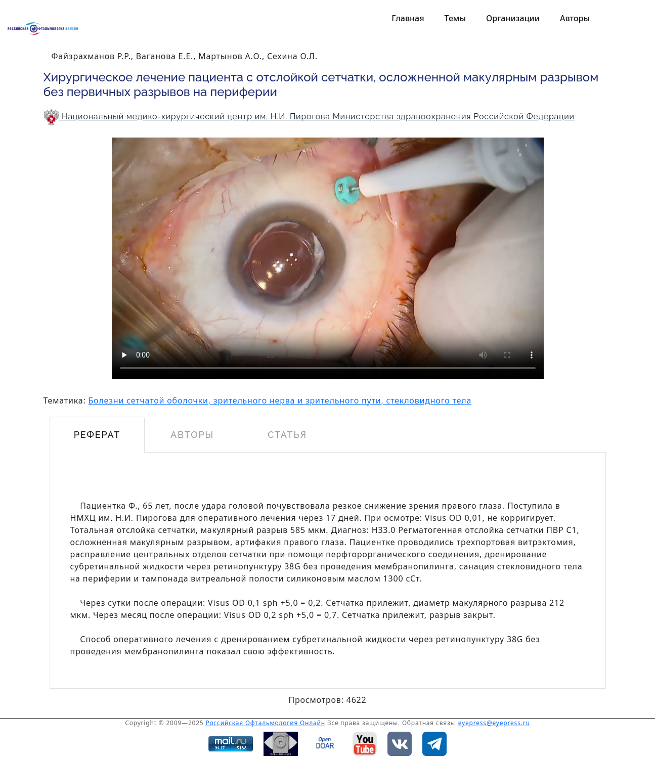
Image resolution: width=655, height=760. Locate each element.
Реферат (96, 434)
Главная (407, 18)
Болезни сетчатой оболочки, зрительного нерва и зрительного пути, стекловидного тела (280, 400)
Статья (287, 434)
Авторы (575, 18)
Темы (455, 18)
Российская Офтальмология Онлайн (265, 723)
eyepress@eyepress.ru (494, 723)
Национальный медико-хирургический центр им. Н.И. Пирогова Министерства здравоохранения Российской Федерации (309, 116)
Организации (513, 18)
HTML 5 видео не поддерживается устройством (328, 258)
